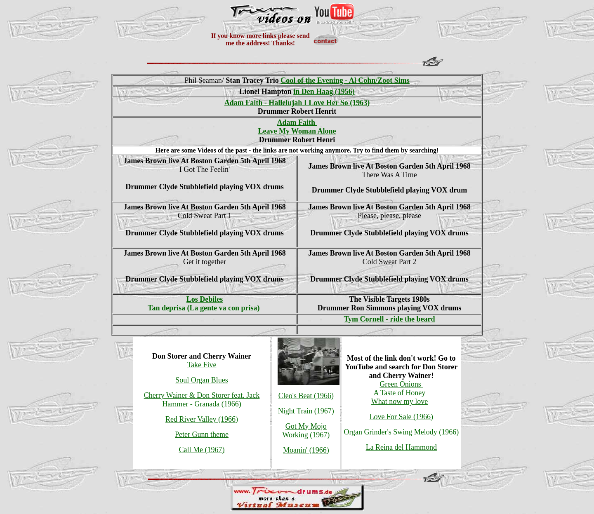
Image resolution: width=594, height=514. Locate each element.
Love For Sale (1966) (401, 417)
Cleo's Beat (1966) (306, 396)
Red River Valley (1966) (201, 419)
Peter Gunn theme (202, 434)
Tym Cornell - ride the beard (389, 319)
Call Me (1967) (202, 450)
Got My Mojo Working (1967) (306, 430)
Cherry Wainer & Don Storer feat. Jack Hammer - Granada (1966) (202, 399)
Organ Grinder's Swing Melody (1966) (401, 432)
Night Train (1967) (306, 411)
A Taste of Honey (399, 393)
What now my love (399, 401)
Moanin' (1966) (306, 450)
